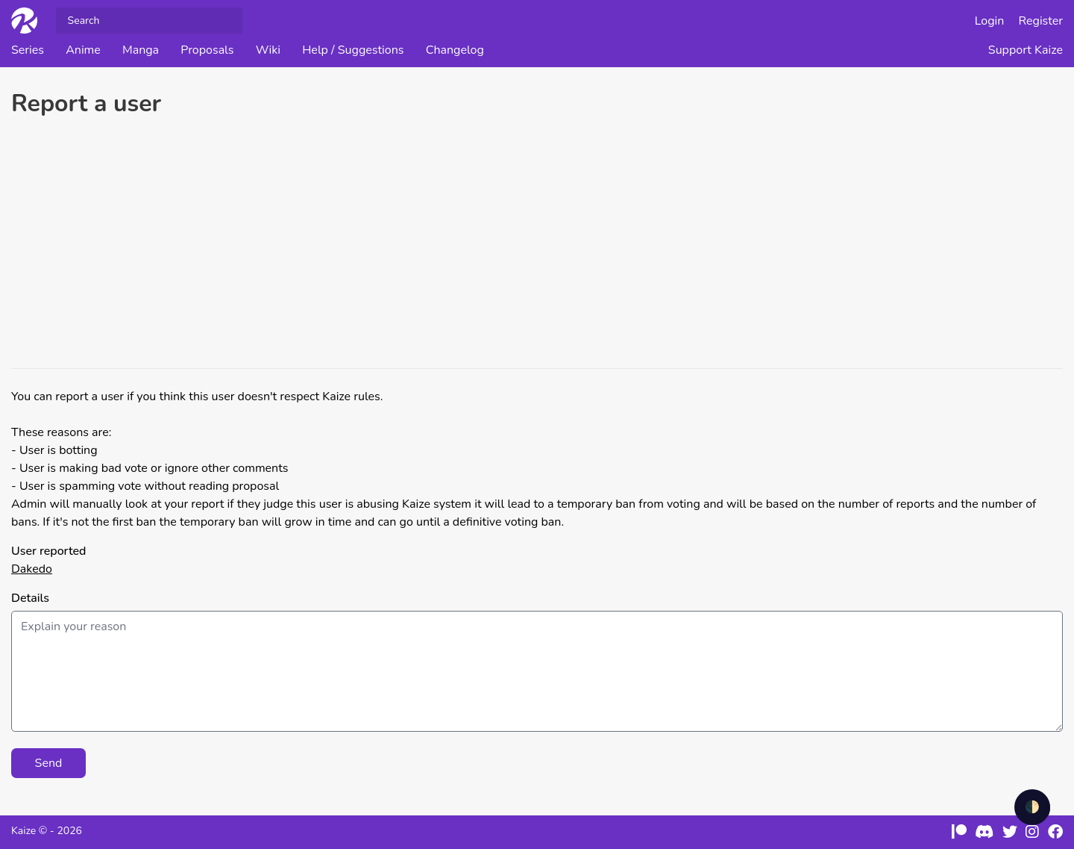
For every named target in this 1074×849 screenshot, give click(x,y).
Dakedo (31, 569)
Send (49, 763)
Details (30, 598)
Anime (83, 50)
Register (1041, 21)
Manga (140, 50)
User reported (48, 551)
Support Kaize (1025, 50)
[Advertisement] (537, 244)
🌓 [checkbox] (1032, 807)
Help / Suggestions (352, 50)
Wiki (268, 50)
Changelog (455, 50)
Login (990, 21)
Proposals (206, 50)
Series (27, 50)
